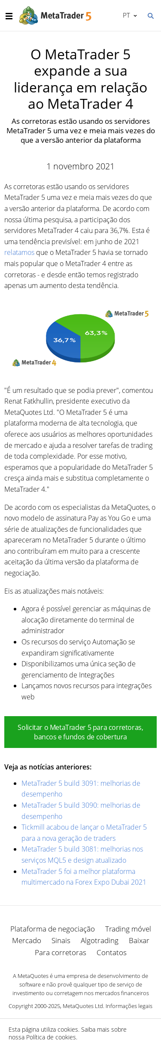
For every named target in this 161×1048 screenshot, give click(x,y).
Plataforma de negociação (52, 929)
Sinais (61, 940)
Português (125, 15)
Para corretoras (60, 952)
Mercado (26, 940)
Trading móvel (128, 929)
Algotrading (99, 940)
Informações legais (129, 1006)
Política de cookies (51, 1037)
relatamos (19, 252)
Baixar (139, 940)
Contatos (112, 952)
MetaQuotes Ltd (83, 1006)
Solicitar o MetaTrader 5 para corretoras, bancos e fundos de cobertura (80, 732)
